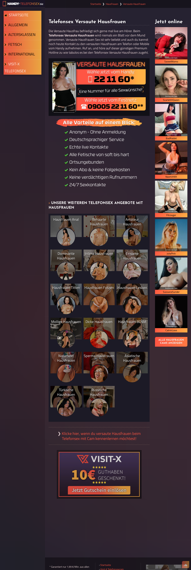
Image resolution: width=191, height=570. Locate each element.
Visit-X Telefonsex (22, 96)
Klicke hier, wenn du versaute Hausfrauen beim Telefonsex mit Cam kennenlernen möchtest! (101, 436)
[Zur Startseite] (22, 3)
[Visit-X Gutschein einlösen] (99, 474)
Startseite (17, 18)
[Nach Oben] (185, 564)
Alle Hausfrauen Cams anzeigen (171, 341)
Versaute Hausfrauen (134, 4)
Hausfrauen (112, 4)
